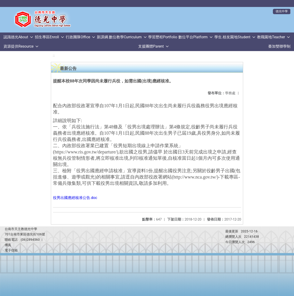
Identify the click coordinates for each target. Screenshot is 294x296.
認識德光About (15, 37)
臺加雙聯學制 (279, 46)
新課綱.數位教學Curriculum (119, 37)
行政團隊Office (78, 37)
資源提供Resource (18, 46)
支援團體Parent (151, 46)
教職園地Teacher (271, 37)
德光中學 (282, 11)
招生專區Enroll (47, 37)
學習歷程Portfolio (162, 37)
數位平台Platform (193, 37)
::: (54, 55)
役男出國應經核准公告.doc (75, 197)
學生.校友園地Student (232, 37)
